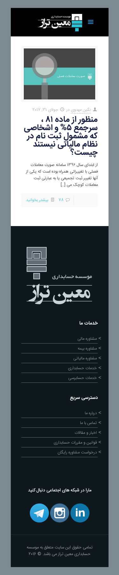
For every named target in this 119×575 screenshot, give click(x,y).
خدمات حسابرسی (82, 378)
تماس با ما (88, 423)
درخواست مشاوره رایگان (77, 452)
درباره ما (91, 413)
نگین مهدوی (81, 109)
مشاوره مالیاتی (85, 358)
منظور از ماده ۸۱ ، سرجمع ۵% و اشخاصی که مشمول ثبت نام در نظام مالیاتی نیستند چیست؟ (61, 136)
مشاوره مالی (87, 338)
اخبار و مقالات (86, 432)
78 (60, 200)
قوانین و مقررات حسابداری (75, 442)
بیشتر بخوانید (37, 200)
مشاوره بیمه (87, 348)
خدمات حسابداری (82, 368)
